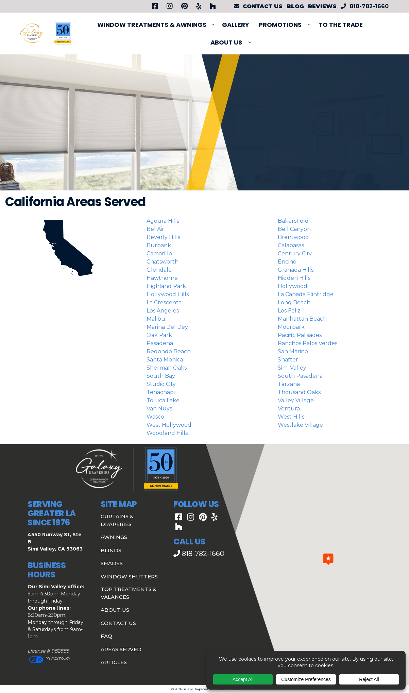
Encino (287, 261)
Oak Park (159, 335)
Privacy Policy (57, 658)
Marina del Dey (167, 327)
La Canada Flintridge (306, 294)
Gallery (235, 24)
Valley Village (296, 400)
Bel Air (155, 229)
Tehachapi (161, 392)
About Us (226, 42)
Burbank (159, 245)
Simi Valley (292, 368)
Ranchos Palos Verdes (307, 343)
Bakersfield (293, 221)
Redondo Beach (169, 351)
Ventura (289, 408)
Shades (112, 563)
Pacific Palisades (300, 335)
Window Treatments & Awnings (151, 24)
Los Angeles (163, 310)
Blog (295, 6)
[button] (328, 559)
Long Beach (294, 302)
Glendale (159, 270)
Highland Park (166, 286)
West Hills (291, 416)
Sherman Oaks (167, 368)
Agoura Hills (163, 221)
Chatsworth (162, 261)
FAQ (106, 636)
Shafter (288, 359)
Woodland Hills (167, 433)
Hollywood (292, 286)
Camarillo (159, 253)
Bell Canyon (294, 229)
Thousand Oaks (299, 392)
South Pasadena (300, 376)
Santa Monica (165, 359)
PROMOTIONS (280, 24)
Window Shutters (129, 576)
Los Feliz (289, 310)
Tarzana (289, 384)
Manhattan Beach (302, 319)
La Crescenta (164, 302)
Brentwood (293, 237)
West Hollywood (169, 425)
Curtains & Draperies (117, 520)
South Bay (161, 376)
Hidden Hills (294, 278)
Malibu (156, 319)
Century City (295, 253)
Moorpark (291, 327)
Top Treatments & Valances (128, 593)
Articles (114, 662)
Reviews (322, 6)
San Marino (293, 351)
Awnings (114, 537)
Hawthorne (162, 278)
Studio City (161, 384)
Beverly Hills (163, 237)
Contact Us (118, 623)
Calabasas (291, 245)
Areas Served (121, 649)
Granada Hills (295, 270)
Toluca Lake (163, 400)
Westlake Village (300, 425)
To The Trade (341, 24)
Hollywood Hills (168, 294)
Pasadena (160, 343)
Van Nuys (159, 408)
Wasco (155, 416)
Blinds (111, 550)
